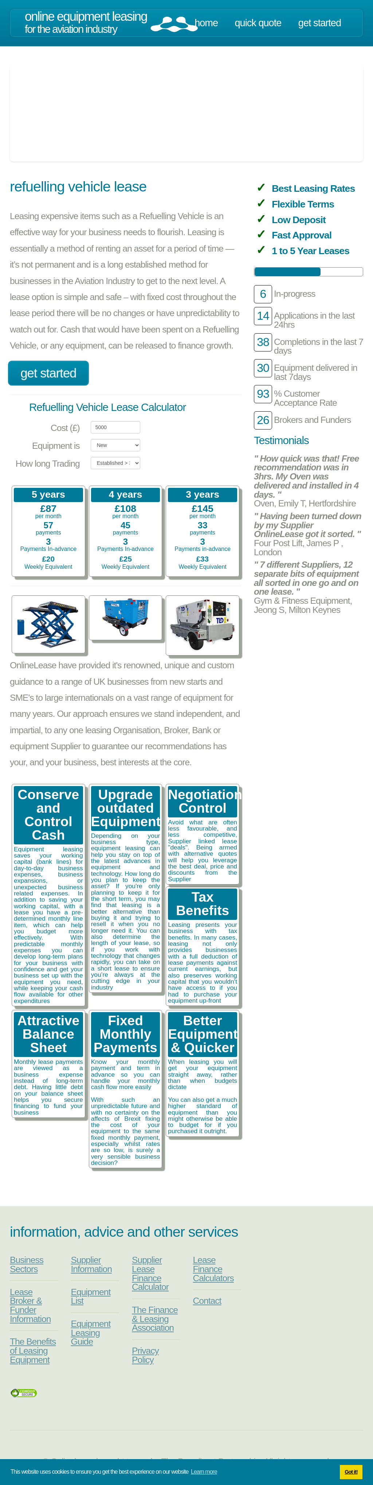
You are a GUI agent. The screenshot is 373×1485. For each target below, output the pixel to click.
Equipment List (91, 1296)
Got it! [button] (351, 1472)
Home (206, 22)
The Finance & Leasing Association (155, 1319)
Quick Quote (258, 22)
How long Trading (48, 464)
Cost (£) (65, 428)
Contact (207, 1301)
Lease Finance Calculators (213, 1269)
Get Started (319, 22)
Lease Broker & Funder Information (30, 1305)
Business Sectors (26, 1264)
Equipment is (56, 446)
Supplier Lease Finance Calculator (150, 1273)
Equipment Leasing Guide (91, 1332)
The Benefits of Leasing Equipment (33, 1350)
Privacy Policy (145, 1355)
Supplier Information (91, 1264)
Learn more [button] (204, 1472)
